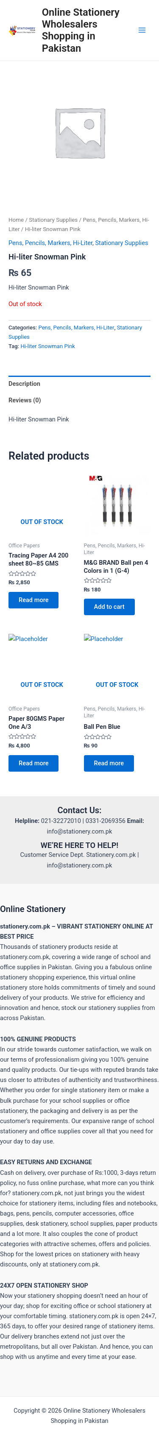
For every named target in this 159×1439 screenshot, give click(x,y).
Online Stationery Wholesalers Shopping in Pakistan (81, 30)
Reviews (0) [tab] (24, 400)
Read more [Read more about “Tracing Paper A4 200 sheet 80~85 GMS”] (33, 600)
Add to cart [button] (109, 607)
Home (16, 220)
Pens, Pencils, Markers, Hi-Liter (50, 243)
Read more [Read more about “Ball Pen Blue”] (109, 763)
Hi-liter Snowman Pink (47, 346)
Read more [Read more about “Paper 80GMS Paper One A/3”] (33, 763)
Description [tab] (24, 384)
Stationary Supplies (53, 220)
